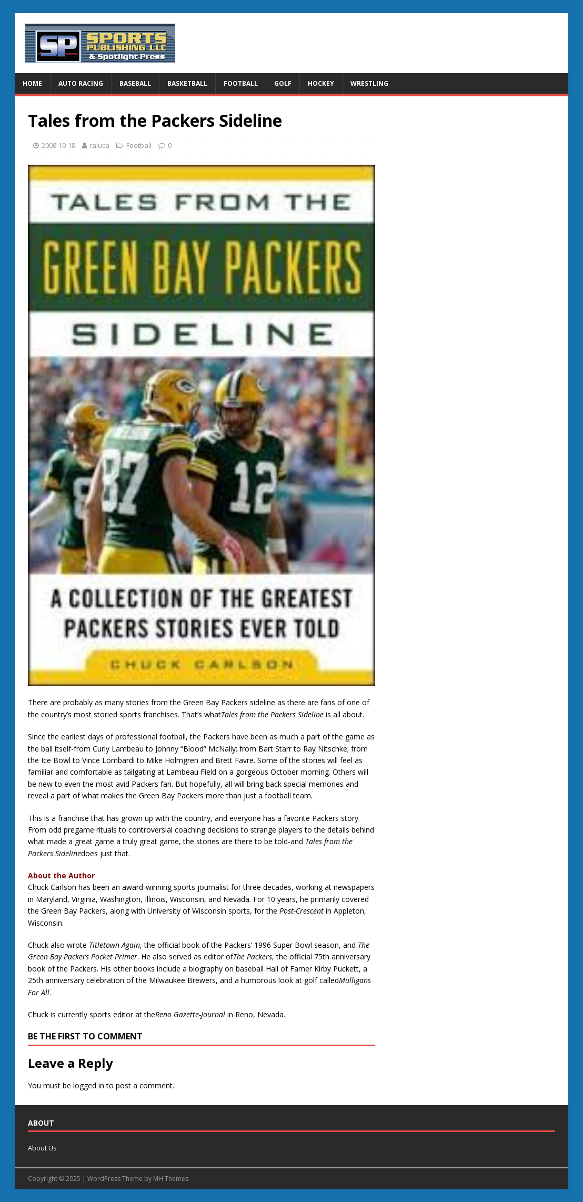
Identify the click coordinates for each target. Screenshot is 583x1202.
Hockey (321, 83)
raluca (99, 145)
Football (241, 83)
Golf (283, 83)
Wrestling (369, 83)
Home (32, 83)
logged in (88, 1085)
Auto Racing (80, 83)
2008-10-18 (58, 145)
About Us (42, 1148)
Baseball (135, 83)
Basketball (187, 83)
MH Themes (170, 1178)
